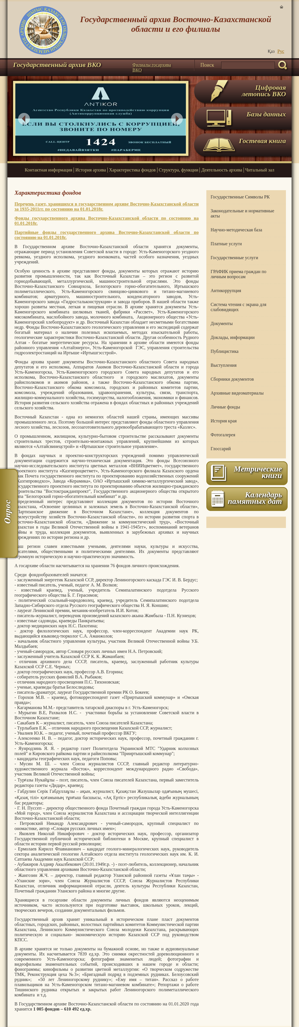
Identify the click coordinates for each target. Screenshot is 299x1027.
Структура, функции (178, 169)
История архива (90, 169)
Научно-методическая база (236, 229)
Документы (222, 323)
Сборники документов (232, 379)
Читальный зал (259, 169)
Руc (280, 51)
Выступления (223, 365)
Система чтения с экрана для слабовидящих (238, 307)
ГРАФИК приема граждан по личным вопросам (238, 274)
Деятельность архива (221, 169)
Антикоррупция (226, 290)
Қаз (271, 51)
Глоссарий (221, 448)
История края (224, 420)
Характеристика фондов (132, 169)
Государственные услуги (234, 257)
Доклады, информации (233, 337)
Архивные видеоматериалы (237, 393)
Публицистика (224, 351)
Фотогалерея (223, 434)
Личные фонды (225, 406)
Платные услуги (226, 243)
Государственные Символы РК (240, 196)
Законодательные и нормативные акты (242, 213)
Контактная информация (48, 169)
